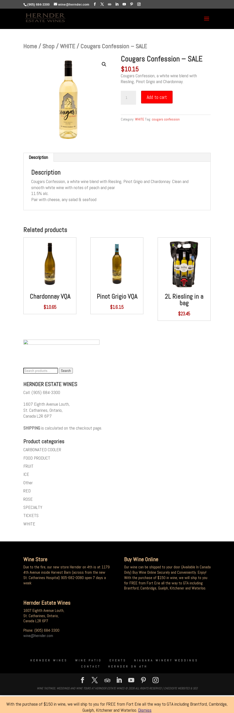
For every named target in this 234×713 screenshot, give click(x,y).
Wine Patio (88, 662)
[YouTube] (124, 4)
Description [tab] (38, 157)
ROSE (28, 500)
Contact (91, 668)
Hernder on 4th (127, 668)
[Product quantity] (128, 98)
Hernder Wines (49, 662)
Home (30, 46)
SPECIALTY (32, 508)
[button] (104, 64)
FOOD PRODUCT (36, 459)
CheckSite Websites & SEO (180, 690)
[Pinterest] (131, 4)
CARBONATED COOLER (42, 451)
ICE (26, 476)
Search (66, 372)
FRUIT (28, 467)
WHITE (67, 46)
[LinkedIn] (117, 4)
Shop (48, 46)
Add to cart (157, 97)
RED (27, 492)
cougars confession (166, 119)
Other (28, 484)
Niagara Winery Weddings (166, 662)
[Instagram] (139, 4)
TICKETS (31, 517)
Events (117, 662)
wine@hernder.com (38, 637)
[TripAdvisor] (109, 4)
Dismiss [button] (145, 710)
